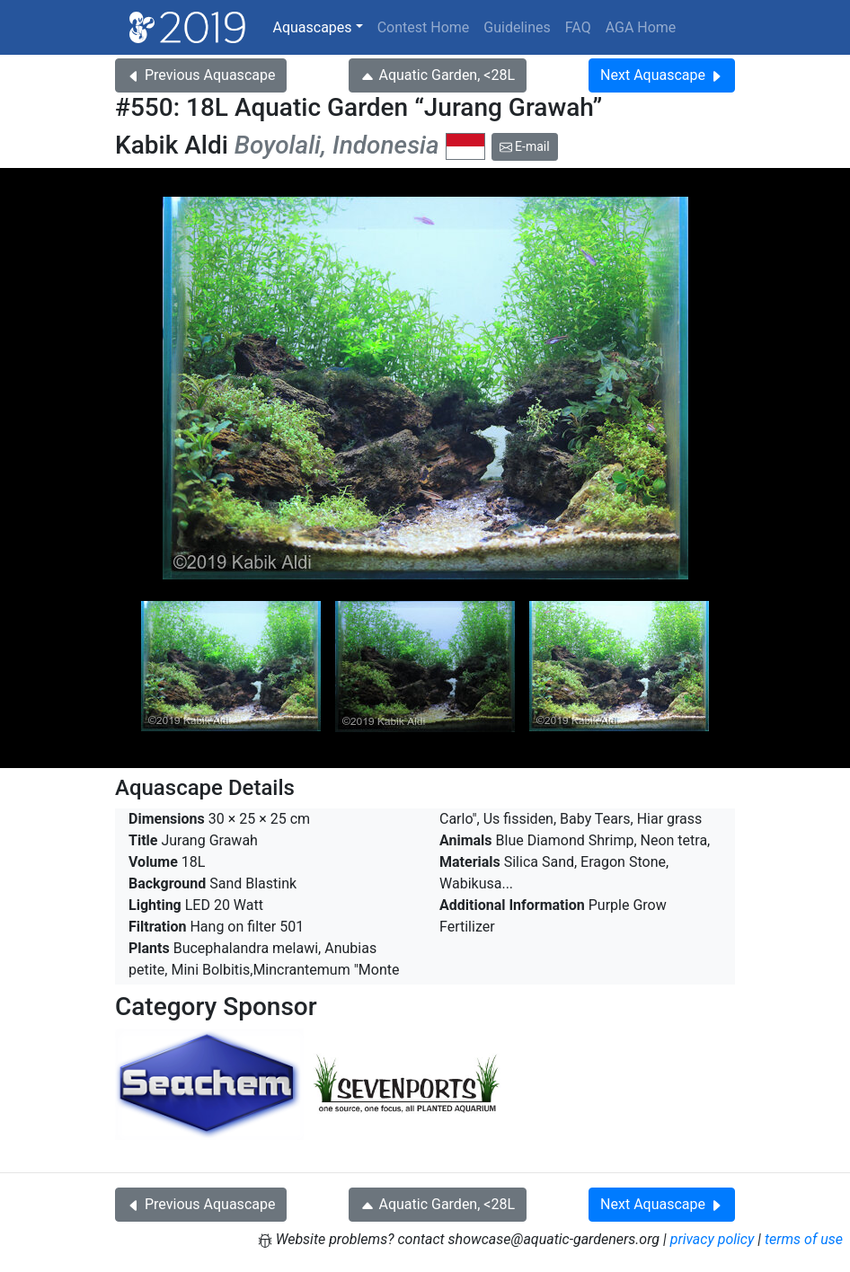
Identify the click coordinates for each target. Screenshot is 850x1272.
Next (661, 75)
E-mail (525, 146)
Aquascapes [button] (311, 27)
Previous (201, 75)
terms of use (804, 1239)
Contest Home (423, 27)
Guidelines (516, 27)
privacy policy (712, 1239)
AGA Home (641, 27)
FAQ (578, 27)
